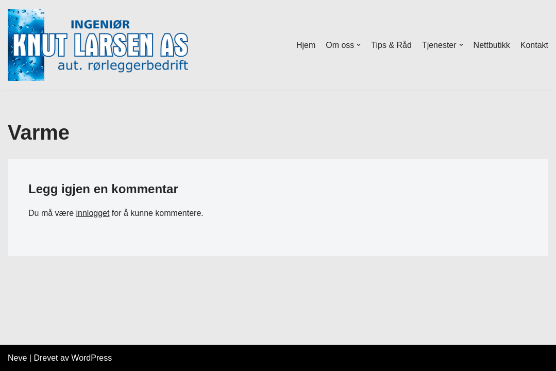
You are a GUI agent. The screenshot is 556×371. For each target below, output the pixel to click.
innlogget (92, 213)
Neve (17, 357)
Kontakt (534, 45)
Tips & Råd (391, 45)
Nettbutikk (492, 45)
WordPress (91, 357)
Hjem (305, 45)
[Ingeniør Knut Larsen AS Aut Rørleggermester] (98, 45)
